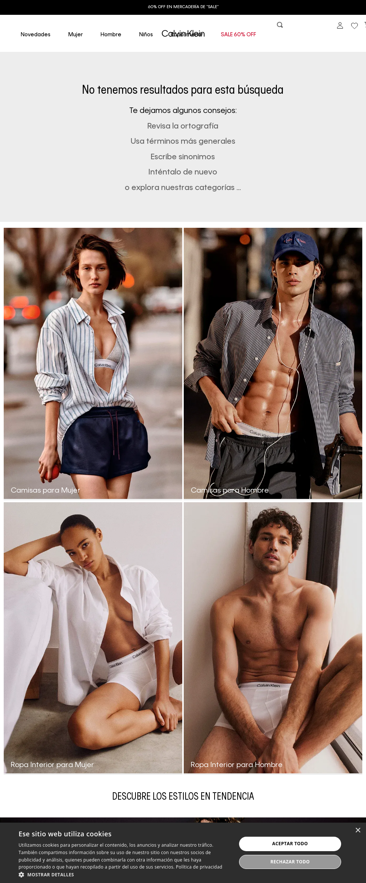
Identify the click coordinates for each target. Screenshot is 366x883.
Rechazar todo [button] (290, 862)
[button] (280, 26)
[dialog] (183, 853)
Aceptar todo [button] (290, 843)
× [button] (357, 830)
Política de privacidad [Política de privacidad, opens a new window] (199, 867)
